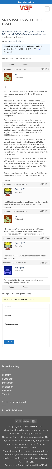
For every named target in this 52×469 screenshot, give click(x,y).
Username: (7, 307)
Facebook (7, 378)
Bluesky (6, 374)
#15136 (44, 238)
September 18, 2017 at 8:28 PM (19, 48)
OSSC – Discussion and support (30, 34)
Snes (21, 40)
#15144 (44, 262)
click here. (32, 447)
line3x (15, 40)
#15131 (44, 184)
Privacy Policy (25, 440)
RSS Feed (7, 390)
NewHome (7, 31)
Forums (18, 31)
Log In (9, 342)
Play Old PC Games (12, 410)
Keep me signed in (12, 324)
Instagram (7, 382)
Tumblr (6, 394)
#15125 (44, 69)
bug (10, 40)
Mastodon (7, 386)
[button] (4, 9)
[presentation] (25, 331)
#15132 (44, 211)
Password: (7, 315)
